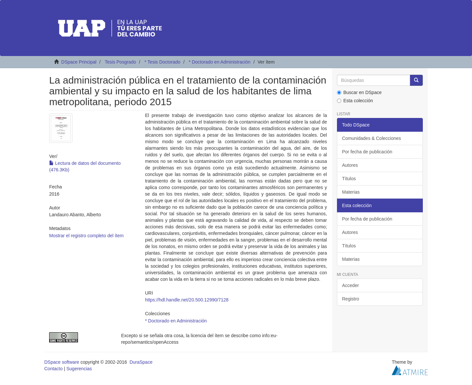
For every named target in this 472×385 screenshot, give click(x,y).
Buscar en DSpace (359, 92)
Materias (351, 192)
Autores (350, 165)
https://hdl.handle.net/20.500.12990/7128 (186, 299)
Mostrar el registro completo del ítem (86, 235)
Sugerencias (79, 368)
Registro (350, 298)
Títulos (349, 178)
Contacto (53, 368)
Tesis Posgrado (120, 62)
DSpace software (61, 362)
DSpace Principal (78, 62)
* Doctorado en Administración (219, 62)
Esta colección (355, 100)
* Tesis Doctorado (162, 62)
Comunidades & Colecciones (371, 138)
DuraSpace (140, 362)
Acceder (350, 285)
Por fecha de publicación (367, 151)
